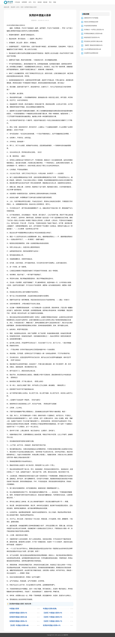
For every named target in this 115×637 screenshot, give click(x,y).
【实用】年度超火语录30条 (19, 625)
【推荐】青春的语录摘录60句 (93, 45)
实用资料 (24, 2)
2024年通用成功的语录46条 (92, 49)
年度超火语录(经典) (50, 609)
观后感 (45, 2)
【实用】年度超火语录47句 (52, 621)
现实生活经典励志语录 (91, 22)
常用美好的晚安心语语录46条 (93, 33)
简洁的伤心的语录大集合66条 (93, 41)
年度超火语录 (14, 609)
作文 (34, 2)
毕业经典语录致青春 (90, 25)
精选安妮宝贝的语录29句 (92, 37)
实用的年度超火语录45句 (51, 625)
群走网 (13, 7)
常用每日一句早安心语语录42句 (94, 29)
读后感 (39, 2)
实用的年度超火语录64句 (18, 621)
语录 (22, 7)
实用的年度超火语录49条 (18, 617)
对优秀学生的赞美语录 (91, 53)
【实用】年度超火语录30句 (52, 613)
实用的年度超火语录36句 (18, 613)
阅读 (54, 2)
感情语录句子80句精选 (91, 18)
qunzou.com (60, 635)
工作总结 (17, 2)
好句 (30, 2)
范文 (50, 2)
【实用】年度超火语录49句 (52, 617)
